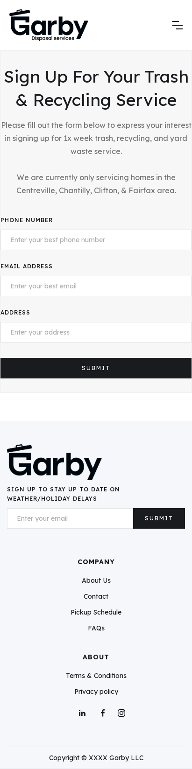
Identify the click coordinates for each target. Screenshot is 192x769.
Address (15, 312)
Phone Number (26, 220)
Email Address (26, 266)
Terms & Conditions (96, 675)
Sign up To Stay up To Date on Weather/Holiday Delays (63, 494)
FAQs (96, 628)
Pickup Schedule (96, 612)
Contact (96, 596)
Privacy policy (96, 691)
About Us (96, 580)
